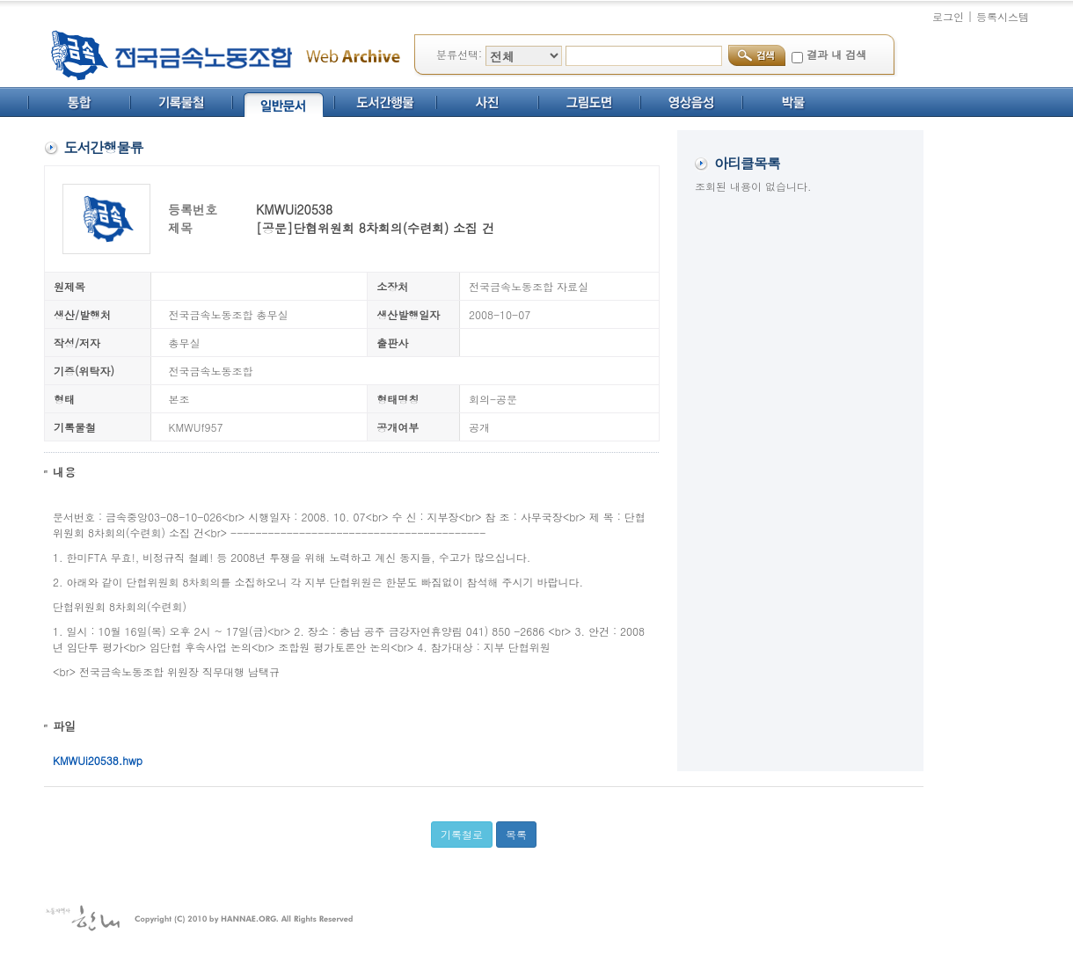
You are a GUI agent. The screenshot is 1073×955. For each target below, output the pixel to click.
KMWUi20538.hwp (97, 760)
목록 (516, 834)
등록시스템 (1002, 16)
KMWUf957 (196, 426)
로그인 (948, 16)
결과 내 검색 (836, 54)
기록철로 (462, 834)
